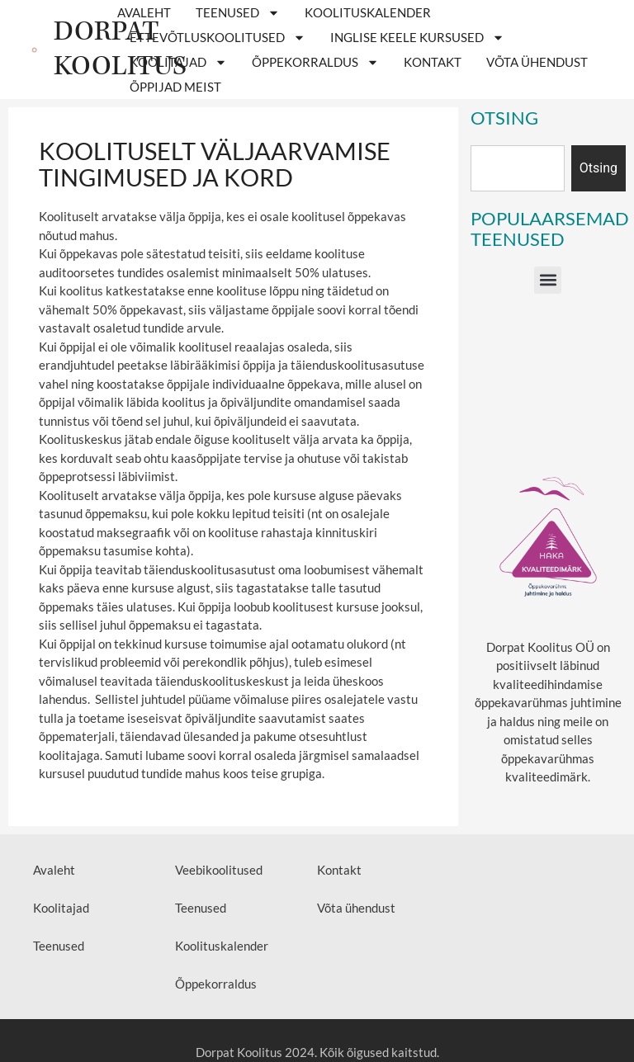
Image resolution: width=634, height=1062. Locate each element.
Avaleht (144, 12)
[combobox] (518, 168)
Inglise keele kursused (417, 37)
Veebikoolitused (219, 869)
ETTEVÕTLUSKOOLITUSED (217, 37)
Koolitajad (178, 62)
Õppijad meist (175, 86)
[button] (547, 280)
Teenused (238, 12)
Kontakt (432, 61)
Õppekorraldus (315, 62)
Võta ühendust (537, 61)
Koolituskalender (368, 12)
